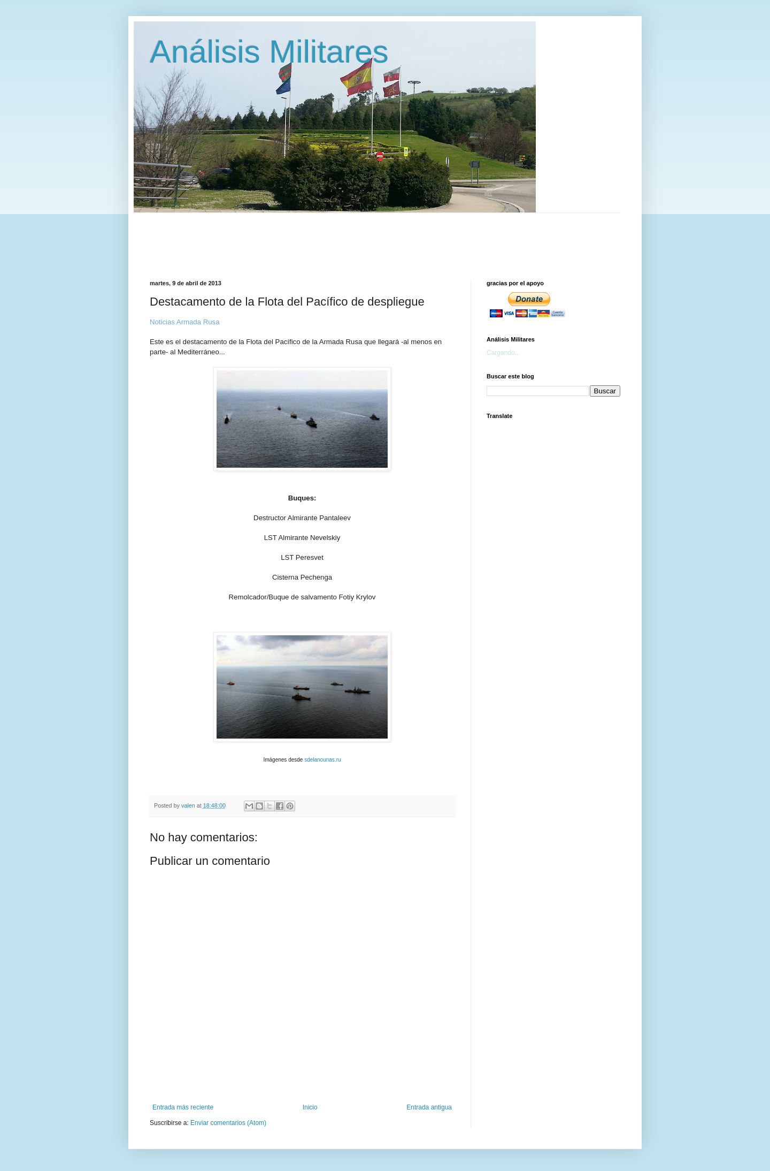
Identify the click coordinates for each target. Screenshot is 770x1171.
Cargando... (503, 352)
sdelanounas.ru (322, 760)
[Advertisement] (409, 237)
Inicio (310, 1107)
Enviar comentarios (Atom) (228, 1123)
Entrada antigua (429, 1107)
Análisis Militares (269, 52)
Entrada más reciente (182, 1107)
